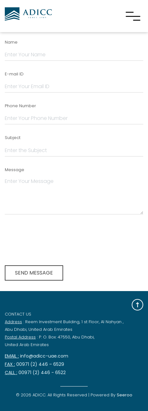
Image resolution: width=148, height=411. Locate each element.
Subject (12, 138)
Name (11, 42)
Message (14, 170)
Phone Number (20, 106)
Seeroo (124, 395)
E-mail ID (14, 74)
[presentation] (53, 237)
